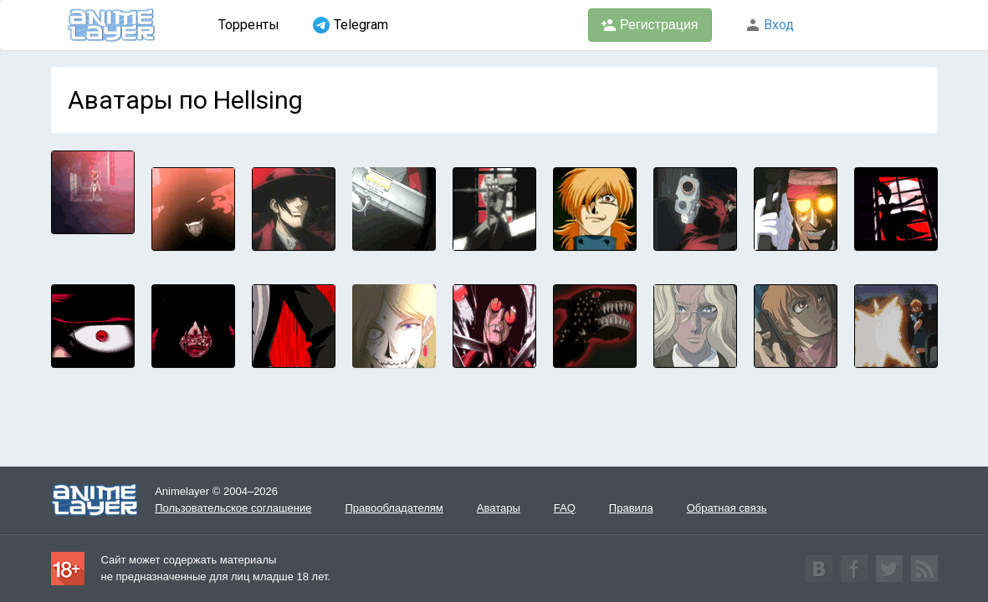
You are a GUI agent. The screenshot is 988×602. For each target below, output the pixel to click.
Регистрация (650, 25)
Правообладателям (394, 508)
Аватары (498, 508)
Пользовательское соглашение (233, 508)
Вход (769, 25)
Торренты (248, 25)
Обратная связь (727, 508)
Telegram (350, 25)
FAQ (565, 508)
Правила (631, 508)
